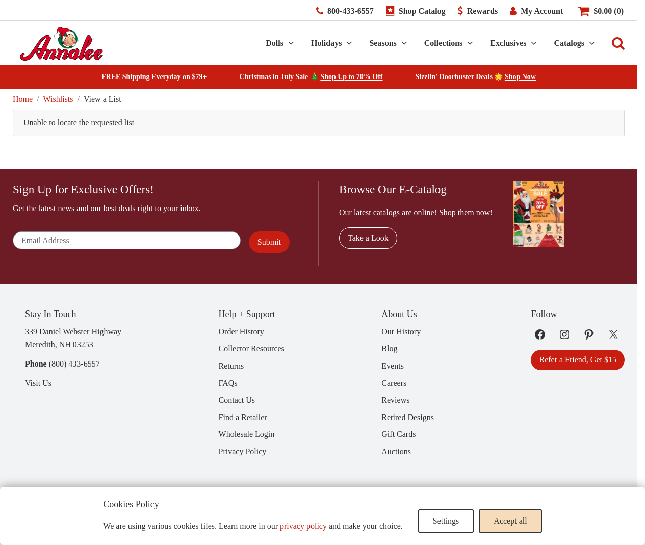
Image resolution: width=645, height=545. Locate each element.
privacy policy (303, 526)
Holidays (326, 43)
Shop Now (520, 77)
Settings (446, 520)
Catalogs (569, 43)
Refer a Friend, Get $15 (577, 359)
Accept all (510, 520)
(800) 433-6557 (74, 363)
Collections (443, 43)
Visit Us (38, 383)
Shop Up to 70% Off (351, 77)
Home (23, 99)
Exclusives (508, 43)
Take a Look (368, 237)
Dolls (274, 43)
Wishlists (58, 99)
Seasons (382, 43)
